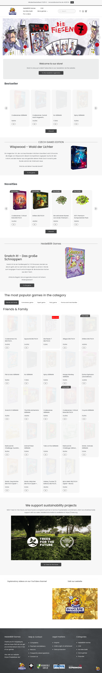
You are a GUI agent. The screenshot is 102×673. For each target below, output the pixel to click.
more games (82, 652)
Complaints (34, 641)
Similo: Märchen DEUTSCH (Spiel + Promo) (30, 482)
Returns (33, 648)
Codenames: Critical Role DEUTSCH (19, 215)
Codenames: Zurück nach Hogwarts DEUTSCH (39, 116)
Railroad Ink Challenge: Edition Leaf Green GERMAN (70, 446)
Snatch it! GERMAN (11, 409)
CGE (79, 645)
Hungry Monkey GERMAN (68, 374)
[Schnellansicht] (14, 122)
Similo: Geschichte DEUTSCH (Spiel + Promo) (11, 482)
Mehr (51, 10)
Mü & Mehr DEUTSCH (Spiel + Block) (70, 481)
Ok (72, 2)
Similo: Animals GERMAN (87, 445)
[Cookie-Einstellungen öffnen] (97, 668)
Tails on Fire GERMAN (50, 444)
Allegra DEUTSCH (69, 337)
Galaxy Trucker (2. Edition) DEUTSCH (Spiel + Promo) (50, 482)
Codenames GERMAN (19, 114)
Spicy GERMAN (79, 114)
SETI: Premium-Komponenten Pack (81, 215)
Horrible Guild (83, 648)
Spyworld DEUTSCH (31, 337)
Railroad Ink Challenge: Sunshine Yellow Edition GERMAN (12, 447)
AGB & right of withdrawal (63, 645)
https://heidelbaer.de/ (12, 656)
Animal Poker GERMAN (29, 445)
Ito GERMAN (57, 114)
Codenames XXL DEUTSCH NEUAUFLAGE (11, 339)
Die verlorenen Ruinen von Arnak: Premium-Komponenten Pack (61, 216)
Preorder (81, 655)
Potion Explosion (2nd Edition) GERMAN (88, 375)
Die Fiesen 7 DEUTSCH (47, 338)
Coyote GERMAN (88, 409)
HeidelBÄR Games (84, 641)
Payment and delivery (37, 645)
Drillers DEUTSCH (38, 214)
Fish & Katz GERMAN (12, 373)
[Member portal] (83, 10)
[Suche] (67, 10)
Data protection (60, 648)
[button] (80, 10)
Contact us (34, 655)
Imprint (56, 641)
